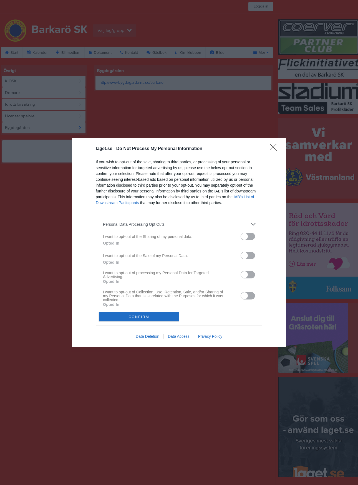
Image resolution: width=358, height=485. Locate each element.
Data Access (179, 336)
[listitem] (179, 224)
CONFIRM (138, 317)
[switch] (248, 236)
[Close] (275, 149)
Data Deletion (147, 336)
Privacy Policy (210, 336)
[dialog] (179, 242)
